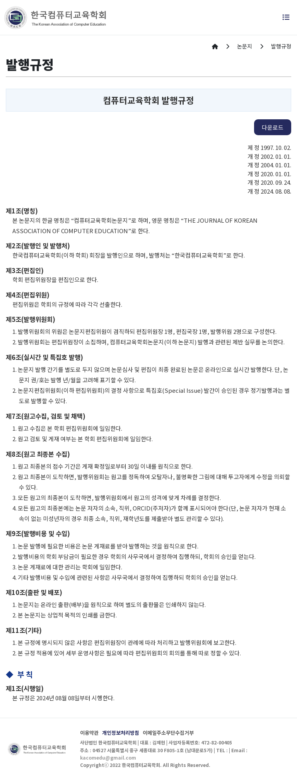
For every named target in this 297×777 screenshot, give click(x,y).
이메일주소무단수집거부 (168, 732)
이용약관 (89, 732)
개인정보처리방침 (120, 732)
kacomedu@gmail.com (108, 757)
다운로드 (272, 127)
